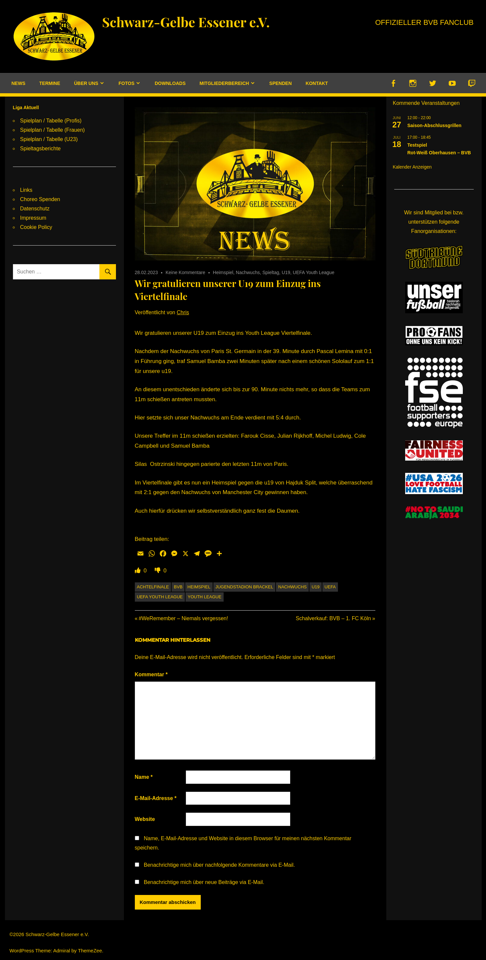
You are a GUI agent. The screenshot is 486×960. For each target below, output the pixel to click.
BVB (178, 586)
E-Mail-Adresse (156, 798)
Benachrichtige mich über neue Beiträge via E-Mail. (204, 882)
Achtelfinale (153, 586)
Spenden (280, 83)
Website (145, 819)
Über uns (86, 83)
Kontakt (317, 83)
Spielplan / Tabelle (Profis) (51, 120)
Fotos (127, 83)
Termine (49, 83)
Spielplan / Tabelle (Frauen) (52, 130)
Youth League (204, 596)
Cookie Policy (36, 227)
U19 (286, 272)
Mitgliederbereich (224, 83)
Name (144, 777)
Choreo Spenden (40, 199)
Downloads (170, 83)
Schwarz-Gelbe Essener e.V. (186, 22)
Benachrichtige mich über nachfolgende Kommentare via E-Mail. (219, 865)
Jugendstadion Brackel (244, 586)
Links (26, 190)
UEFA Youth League (313, 272)
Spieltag (270, 272)
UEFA (330, 586)
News (19, 83)
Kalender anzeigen (412, 167)
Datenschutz (35, 208)
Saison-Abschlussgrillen (434, 125)
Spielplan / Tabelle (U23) (49, 139)
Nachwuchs (248, 272)
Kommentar (151, 674)
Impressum (33, 218)
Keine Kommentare (185, 272)
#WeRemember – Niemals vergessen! (183, 618)
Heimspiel (223, 272)
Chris (183, 312)
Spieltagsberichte (40, 148)
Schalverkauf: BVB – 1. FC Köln (333, 618)
